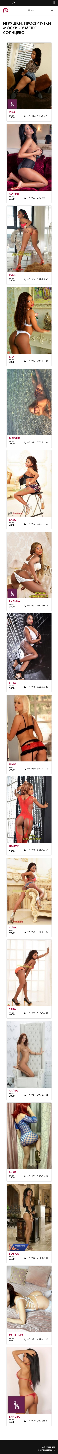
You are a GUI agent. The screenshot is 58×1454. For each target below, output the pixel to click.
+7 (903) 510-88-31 (37, 1013)
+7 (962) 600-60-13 (37, 605)
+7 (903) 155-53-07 (37, 1176)
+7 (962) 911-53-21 (37, 1258)
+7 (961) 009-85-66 (37, 1095)
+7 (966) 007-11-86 (37, 361)
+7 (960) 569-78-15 (37, 769)
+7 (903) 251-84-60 (37, 850)
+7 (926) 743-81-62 (37, 524)
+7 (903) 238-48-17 (37, 198)
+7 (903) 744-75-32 (37, 687)
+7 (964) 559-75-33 (37, 279)
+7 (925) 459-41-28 (37, 1339)
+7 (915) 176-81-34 (37, 442)
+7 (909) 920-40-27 (37, 1421)
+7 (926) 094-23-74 (37, 116)
